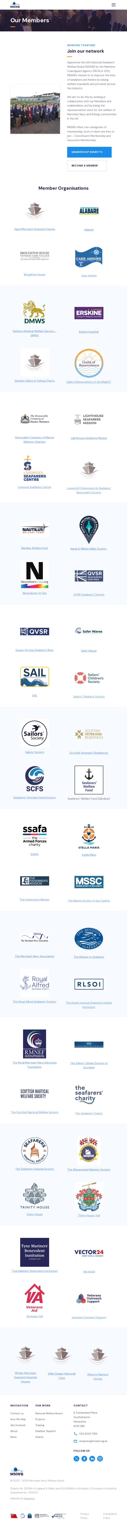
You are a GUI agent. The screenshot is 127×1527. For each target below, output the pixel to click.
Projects (40, 1419)
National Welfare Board (48, 1413)
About (14, 1431)
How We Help (18, 1419)
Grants (39, 1437)
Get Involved (17, 1425)
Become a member (85, 165)
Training (39, 1425)
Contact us (17, 1413)
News (13, 1437)
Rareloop (29, 1498)
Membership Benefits (87, 152)
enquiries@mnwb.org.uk (93, 1441)
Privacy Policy (85, 1515)
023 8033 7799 (88, 1433)
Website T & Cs (61, 1515)
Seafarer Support (45, 1431)
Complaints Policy (110, 1515)
